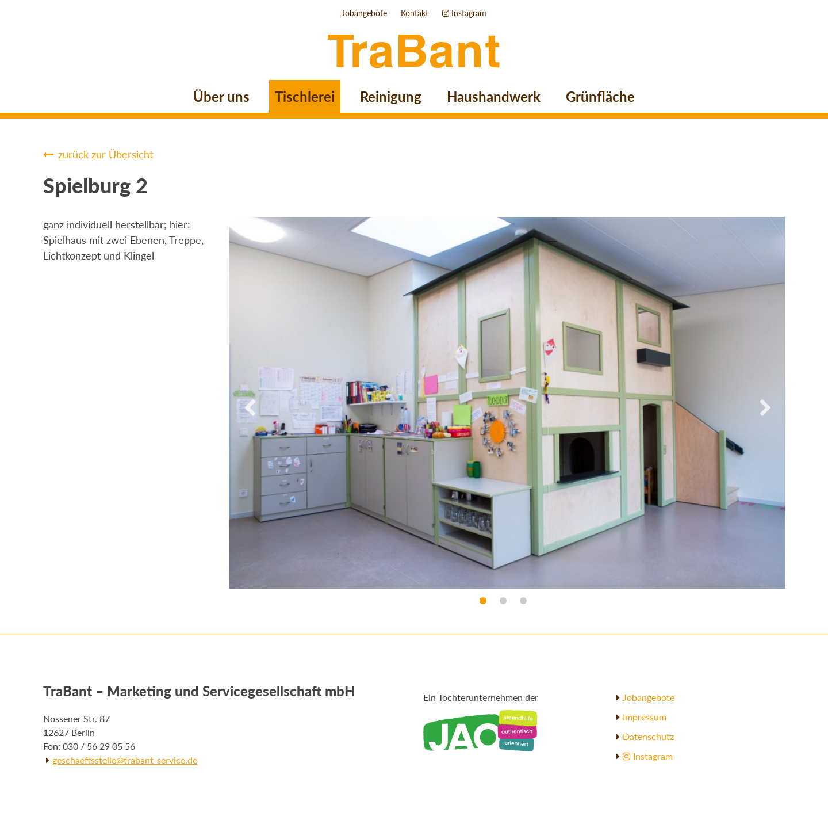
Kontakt (414, 13)
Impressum (644, 716)
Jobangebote (364, 13)
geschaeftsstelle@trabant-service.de (124, 759)
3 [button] (523, 600)
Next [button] (764, 408)
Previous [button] (249, 408)
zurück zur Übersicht (105, 154)
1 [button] (483, 600)
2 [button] (503, 600)
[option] (414, 403)
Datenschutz (648, 736)
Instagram (464, 13)
